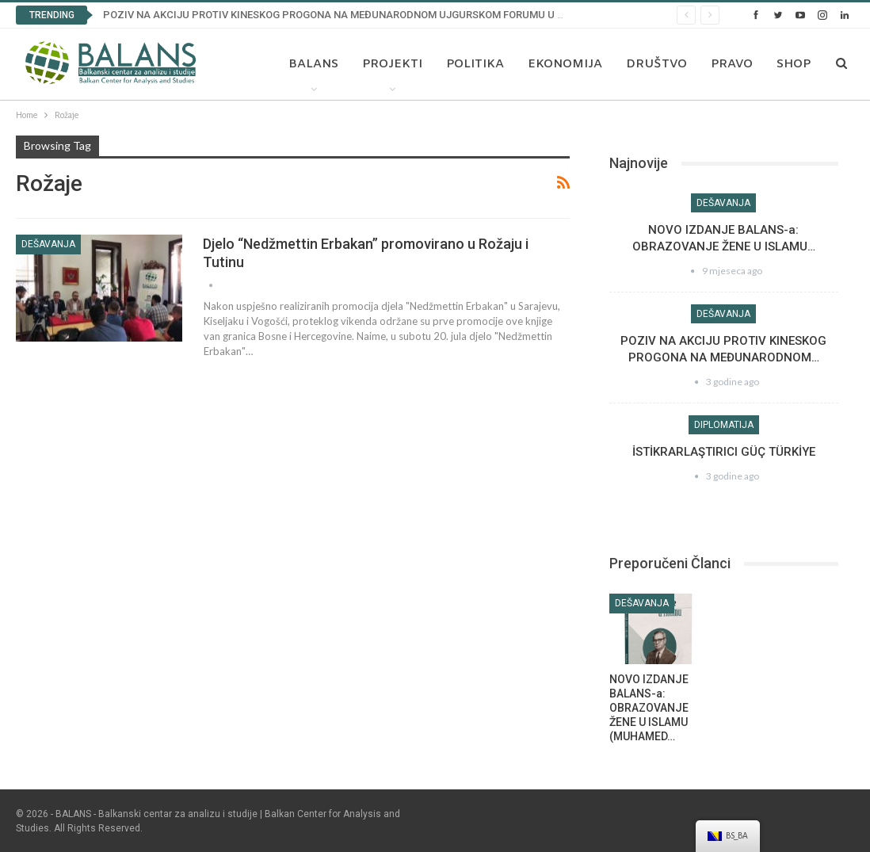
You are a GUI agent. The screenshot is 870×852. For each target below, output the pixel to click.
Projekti (392, 64)
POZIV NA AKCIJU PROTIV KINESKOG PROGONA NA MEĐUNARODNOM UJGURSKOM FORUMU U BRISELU (350, 15)
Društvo (656, 64)
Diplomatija (724, 424)
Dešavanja (48, 244)
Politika (475, 64)
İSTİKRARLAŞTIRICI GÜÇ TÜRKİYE (723, 452)
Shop (794, 64)
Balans (313, 64)
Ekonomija (565, 64)
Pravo (732, 64)
